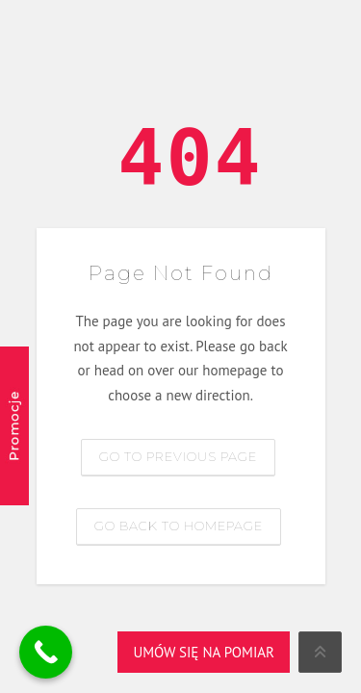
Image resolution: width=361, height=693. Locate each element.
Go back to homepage (178, 525)
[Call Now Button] (45, 652)
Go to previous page (178, 456)
